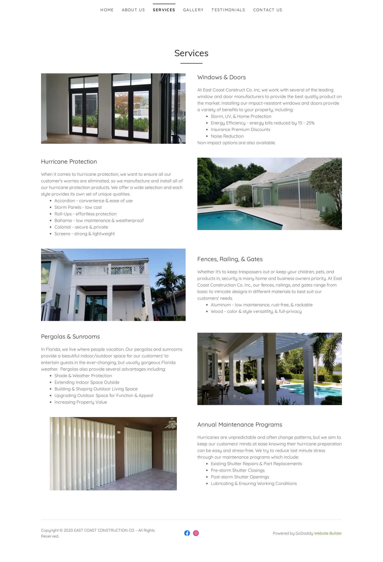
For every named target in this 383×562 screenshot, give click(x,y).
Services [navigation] (164, 9)
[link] (187, 533)
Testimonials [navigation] (228, 9)
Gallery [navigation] (193, 9)
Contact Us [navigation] (268, 9)
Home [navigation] (107, 9)
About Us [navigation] (133, 9)
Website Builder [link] (328, 533)
